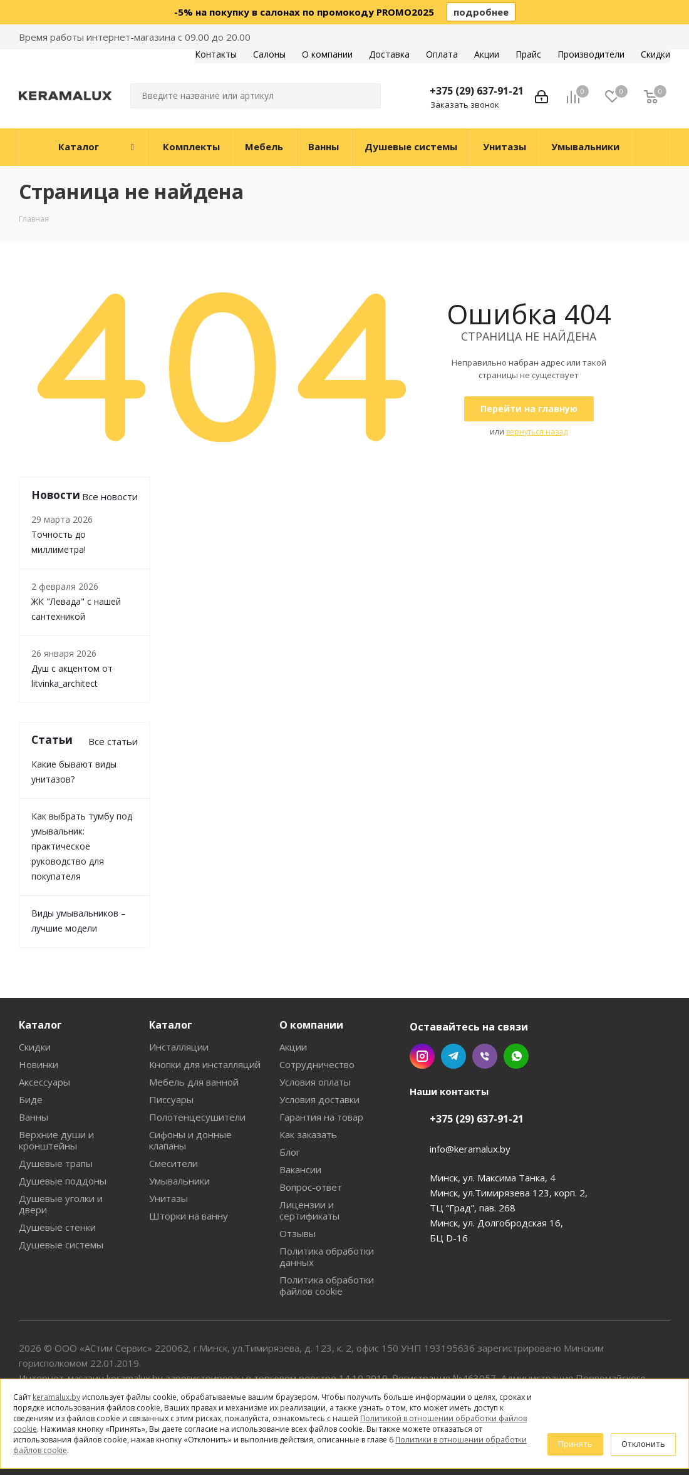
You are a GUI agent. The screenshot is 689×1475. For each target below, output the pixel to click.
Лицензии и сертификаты (309, 1210)
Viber (484, 1056)
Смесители (173, 1163)
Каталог (40, 1025)
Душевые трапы (56, 1163)
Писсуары (171, 1099)
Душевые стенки (57, 1227)
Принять (575, 1443)
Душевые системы (61, 1244)
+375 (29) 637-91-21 (477, 91)
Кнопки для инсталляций (205, 1064)
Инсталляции (179, 1047)
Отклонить (643, 1443)
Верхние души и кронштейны (56, 1140)
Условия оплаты (315, 1082)
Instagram (422, 1056)
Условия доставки (319, 1099)
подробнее (481, 12)
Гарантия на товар (321, 1117)
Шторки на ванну (188, 1216)
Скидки (35, 1047)
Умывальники (179, 1180)
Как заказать (308, 1134)
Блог (289, 1152)
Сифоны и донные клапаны (190, 1140)
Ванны (33, 1117)
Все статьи (113, 741)
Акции (293, 1047)
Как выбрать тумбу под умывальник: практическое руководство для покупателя (81, 846)
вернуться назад (536, 431)
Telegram (453, 1056)
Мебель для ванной (194, 1082)
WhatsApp (516, 1056)
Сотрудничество (317, 1064)
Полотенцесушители (197, 1117)
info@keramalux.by (470, 1149)
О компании (311, 1025)
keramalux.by (56, 1397)
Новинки (38, 1064)
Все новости (110, 496)
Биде (31, 1099)
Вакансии (300, 1169)
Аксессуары (44, 1082)
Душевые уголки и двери (61, 1204)
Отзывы (297, 1233)
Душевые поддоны (62, 1180)
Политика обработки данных (326, 1256)
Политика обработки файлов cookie (326, 1285)
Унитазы (168, 1198)
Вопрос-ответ (310, 1187)
